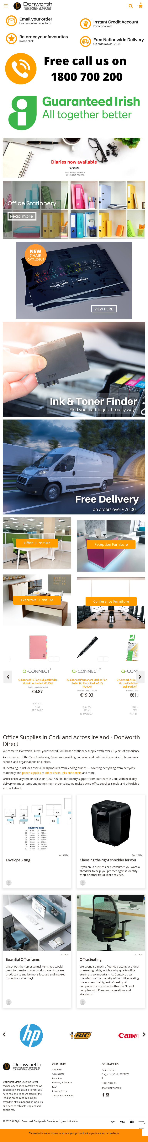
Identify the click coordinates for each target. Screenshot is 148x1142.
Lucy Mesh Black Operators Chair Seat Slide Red (38, 681)
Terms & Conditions (63, 1095)
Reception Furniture (111, 544)
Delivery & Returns (62, 1082)
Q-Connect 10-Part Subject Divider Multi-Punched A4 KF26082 (87, 681)
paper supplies (31, 773)
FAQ (54, 1086)
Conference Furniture (111, 601)
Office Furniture (37, 543)
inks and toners (72, 773)
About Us (57, 1069)
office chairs (53, 773)
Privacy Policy (59, 1091)
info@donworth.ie (112, 1088)
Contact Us (58, 1073)
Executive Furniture (37, 600)
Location (57, 1078)
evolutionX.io (70, 1121)
